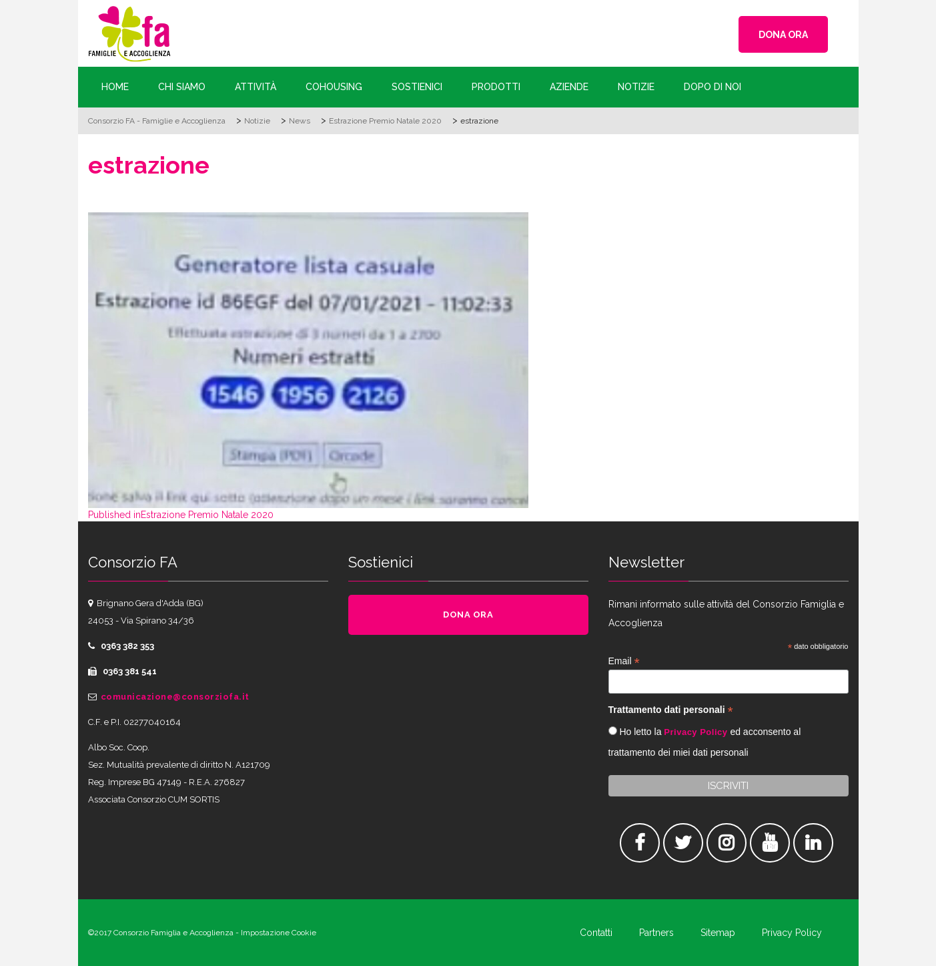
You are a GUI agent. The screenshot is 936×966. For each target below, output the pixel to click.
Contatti (596, 932)
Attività (255, 86)
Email (624, 661)
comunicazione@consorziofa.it (175, 697)
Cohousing (334, 86)
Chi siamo (181, 86)
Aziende (569, 86)
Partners (656, 932)
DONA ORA (783, 34)
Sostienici (417, 86)
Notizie (636, 86)
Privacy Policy (695, 732)
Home (115, 86)
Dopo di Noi (712, 86)
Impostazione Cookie (278, 932)
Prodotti (496, 86)
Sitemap (717, 932)
